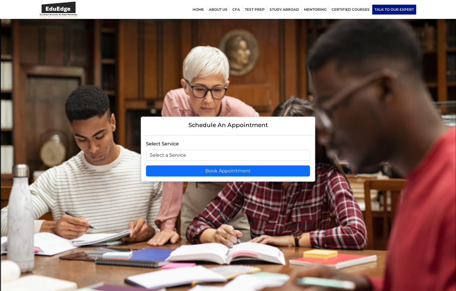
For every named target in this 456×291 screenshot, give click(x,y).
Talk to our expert (394, 9)
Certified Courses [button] (351, 9)
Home (198, 9)
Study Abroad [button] (284, 9)
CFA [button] (236, 9)
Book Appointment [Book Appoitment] (228, 171)
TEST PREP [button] (255, 9)
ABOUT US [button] (218, 9)
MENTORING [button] (315, 9)
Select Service (162, 144)
